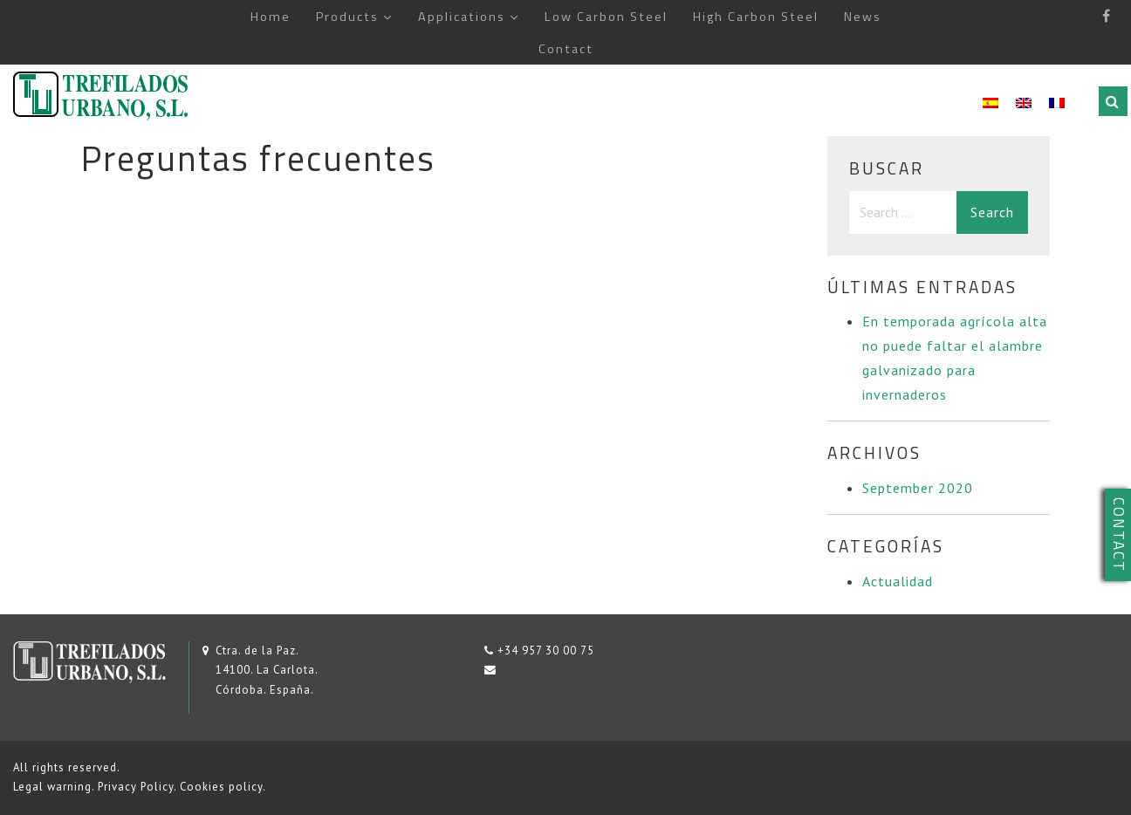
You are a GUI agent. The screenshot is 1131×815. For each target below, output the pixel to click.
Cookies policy (221, 786)
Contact (565, 48)
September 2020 (917, 488)
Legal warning (52, 786)
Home (270, 16)
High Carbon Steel (756, 16)
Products (347, 16)
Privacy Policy (136, 786)
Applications (461, 16)
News (862, 16)
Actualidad (897, 581)
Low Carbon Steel (606, 16)
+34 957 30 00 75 (545, 650)
